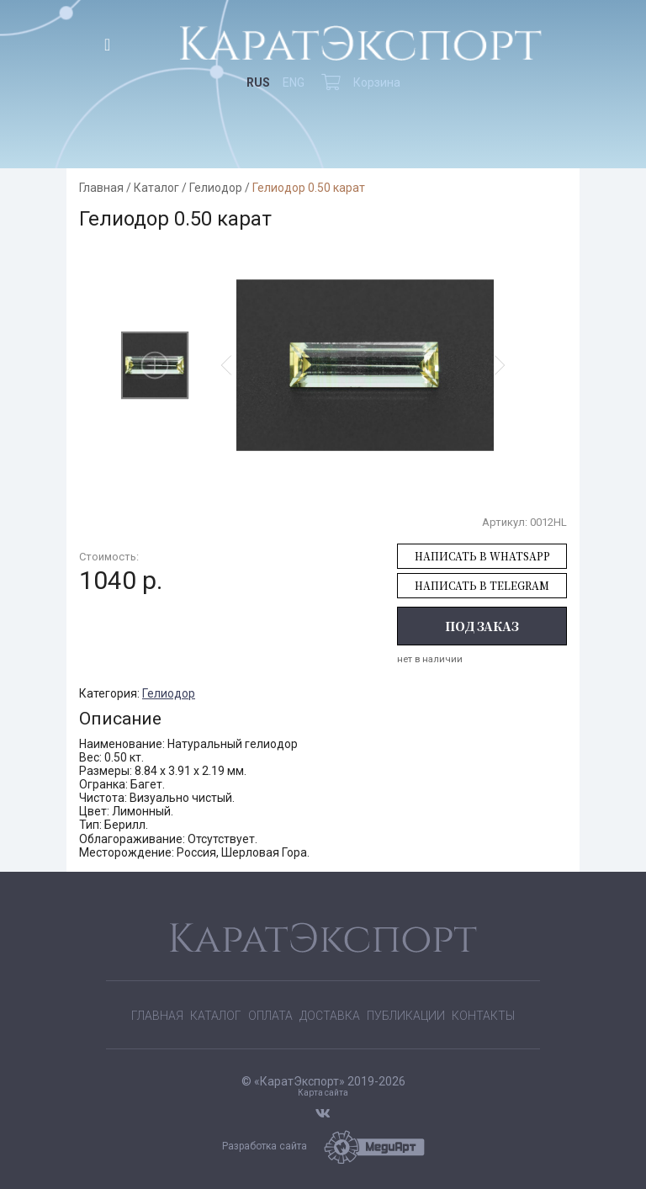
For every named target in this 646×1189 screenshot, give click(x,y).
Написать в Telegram (482, 585)
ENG (293, 82)
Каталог (156, 187)
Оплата (270, 1015)
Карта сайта (323, 1092)
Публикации (406, 1015)
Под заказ (482, 626)
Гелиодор (215, 187)
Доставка (329, 1015)
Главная (101, 187)
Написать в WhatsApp (482, 556)
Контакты (483, 1015)
